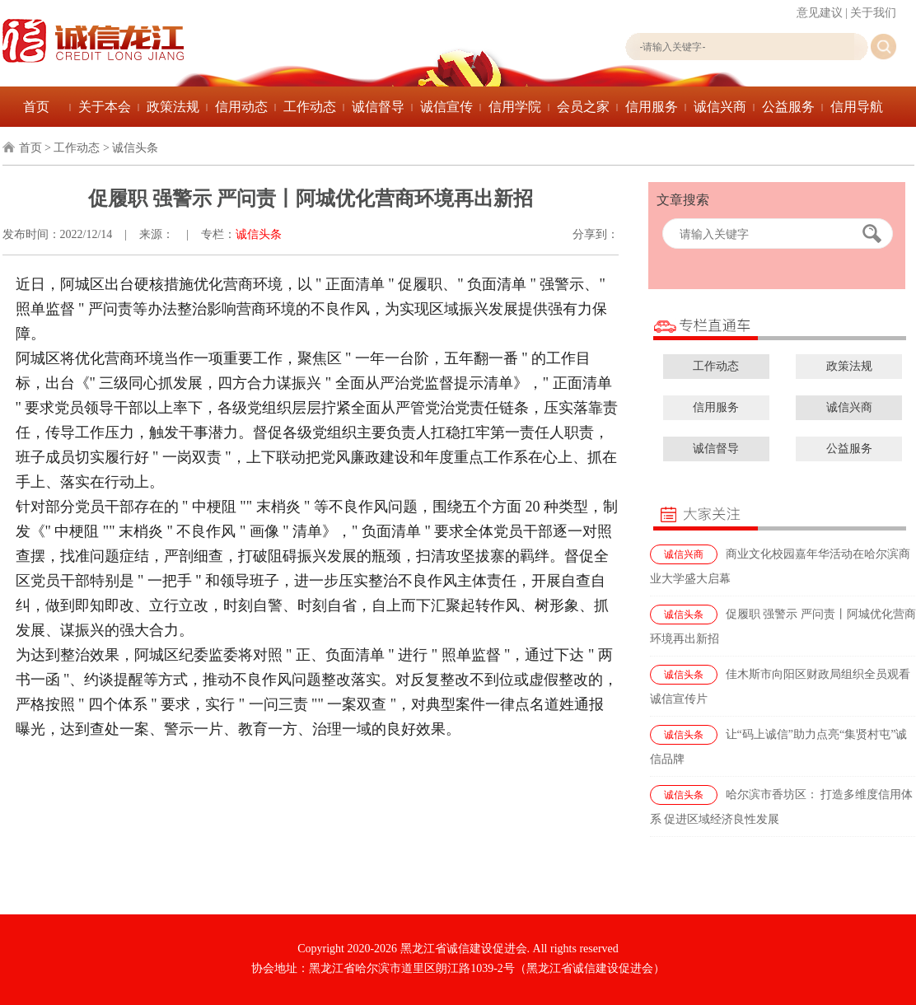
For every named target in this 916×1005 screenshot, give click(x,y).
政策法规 (173, 107)
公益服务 (788, 107)
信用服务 (651, 107)
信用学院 (514, 107)
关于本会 (104, 107)
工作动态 (309, 107)
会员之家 (583, 107)
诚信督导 (378, 107)
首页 (36, 107)
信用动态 (241, 107)
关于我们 (873, 13)
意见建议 (820, 13)
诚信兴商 (720, 107)
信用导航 (856, 107)
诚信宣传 (446, 107)
